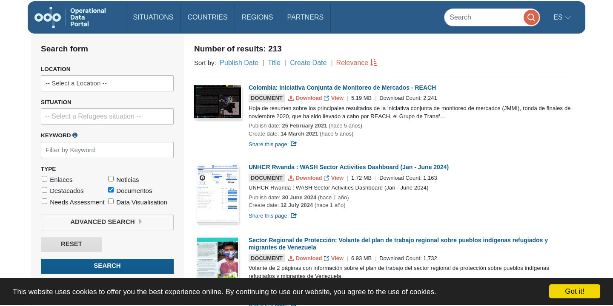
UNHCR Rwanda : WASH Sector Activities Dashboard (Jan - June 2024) (349, 167)
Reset (71, 244)
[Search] (492, 17)
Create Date (308, 62)
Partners (305, 17)
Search (107, 265)
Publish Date (239, 62)
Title (274, 62)
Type (48, 169)
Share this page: (273, 144)
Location (56, 69)
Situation (56, 102)
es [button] (558, 17)
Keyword (59, 135)
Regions (257, 17)
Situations (153, 17)
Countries (207, 17)
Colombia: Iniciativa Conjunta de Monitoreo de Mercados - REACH (342, 87)
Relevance (352, 62)
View (334, 98)
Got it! (574, 291)
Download (306, 98)
